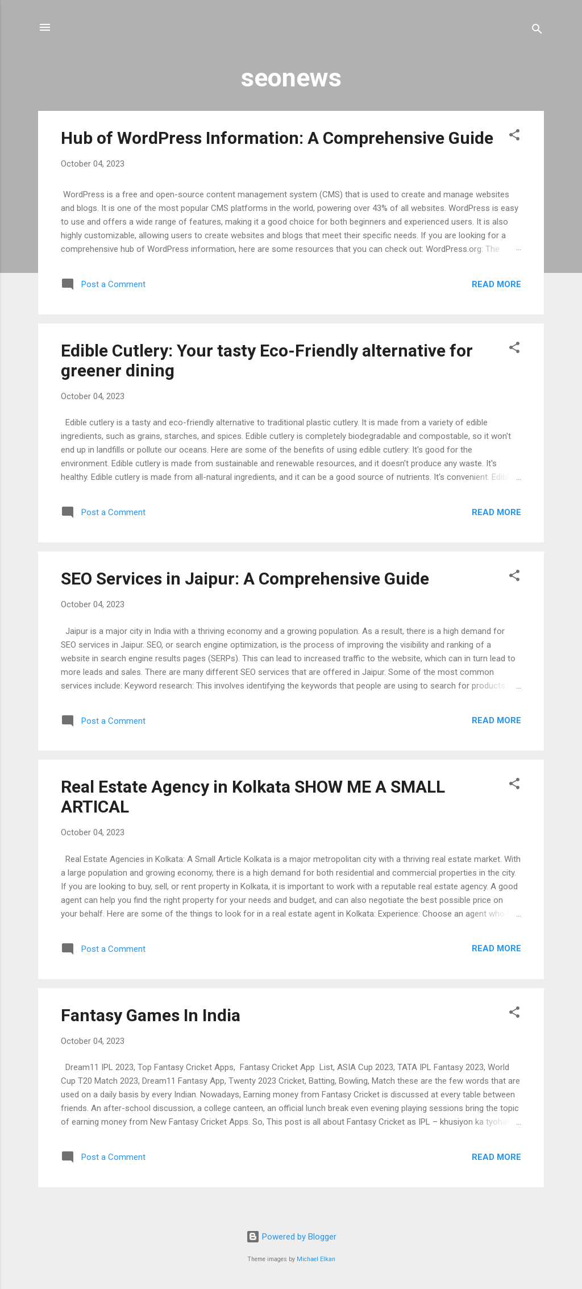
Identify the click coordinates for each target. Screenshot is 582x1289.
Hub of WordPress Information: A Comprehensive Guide (277, 138)
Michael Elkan (316, 1259)
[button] (514, 137)
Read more (496, 284)
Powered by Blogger (291, 1237)
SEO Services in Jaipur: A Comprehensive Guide (245, 578)
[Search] (537, 31)
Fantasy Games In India (150, 1015)
